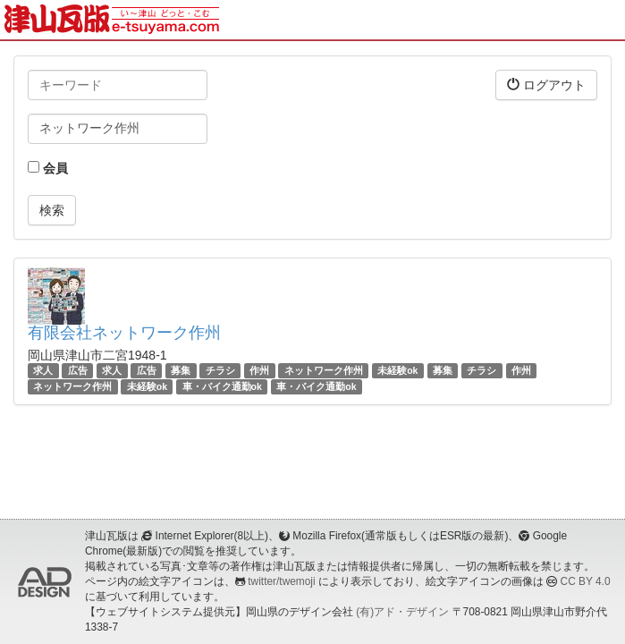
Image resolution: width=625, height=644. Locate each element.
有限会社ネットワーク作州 (124, 333)
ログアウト (546, 84)
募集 (180, 370)
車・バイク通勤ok (222, 386)
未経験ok (397, 370)
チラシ (220, 370)
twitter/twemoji (281, 581)
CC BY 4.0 (586, 581)
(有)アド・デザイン (402, 612)
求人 (43, 370)
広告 (78, 370)
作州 (259, 370)
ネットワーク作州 (323, 370)
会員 (48, 168)
